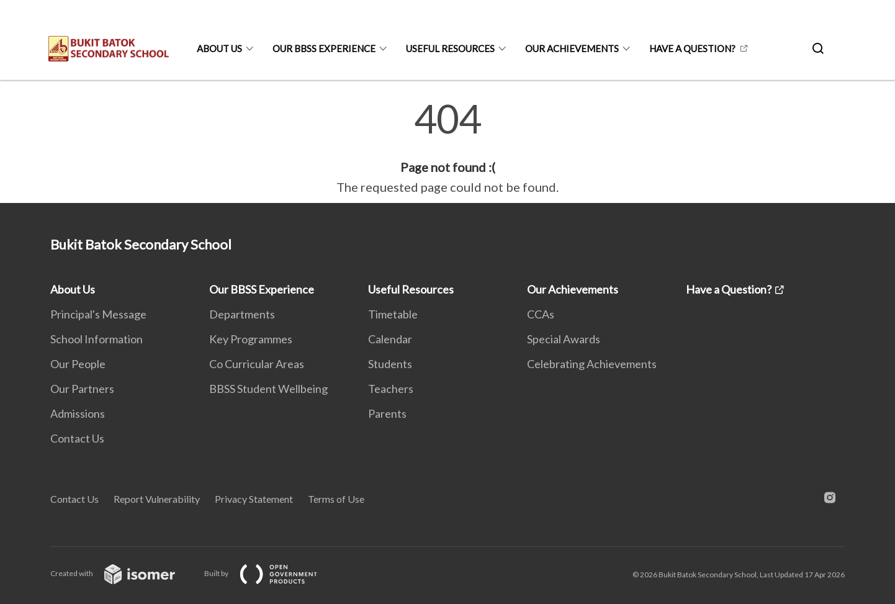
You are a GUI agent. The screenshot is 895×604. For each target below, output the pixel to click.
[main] (447, 148)
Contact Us (77, 438)
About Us (219, 48)
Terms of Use (336, 499)
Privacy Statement (254, 499)
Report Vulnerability (157, 499)
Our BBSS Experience (324, 48)
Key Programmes (250, 339)
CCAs (540, 314)
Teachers (390, 388)
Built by (270, 573)
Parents (387, 413)
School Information (96, 339)
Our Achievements (572, 48)
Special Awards (563, 339)
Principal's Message (98, 314)
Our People (78, 364)
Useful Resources (450, 48)
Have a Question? (692, 48)
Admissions (77, 413)
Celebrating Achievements (592, 364)
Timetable (393, 314)
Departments (242, 314)
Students (390, 364)
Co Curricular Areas (256, 364)
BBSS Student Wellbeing (268, 388)
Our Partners (82, 388)
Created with (122, 573)
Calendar (390, 339)
